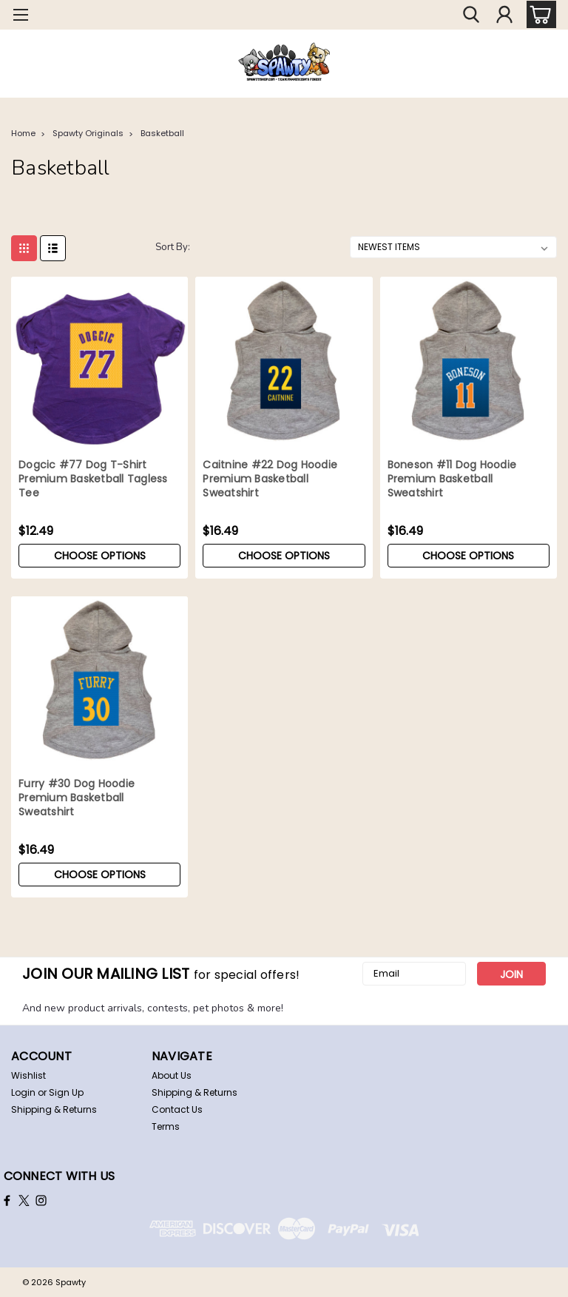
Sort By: (172, 247)
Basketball (162, 133)
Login (23, 1092)
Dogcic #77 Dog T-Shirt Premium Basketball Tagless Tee (93, 479)
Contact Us (177, 1109)
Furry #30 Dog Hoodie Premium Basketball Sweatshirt (76, 798)
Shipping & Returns (54, 1109)
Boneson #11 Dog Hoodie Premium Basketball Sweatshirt (452, 479)
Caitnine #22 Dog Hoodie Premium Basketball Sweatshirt (270, 479)
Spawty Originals (88, 133)
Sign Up (66, 1092)
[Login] (504, 15)
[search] (471, 15)
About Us (172, 1075)
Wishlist (28, 1075)
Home (23, 133)
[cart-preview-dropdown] (538, 14)
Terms (166, 1126)
